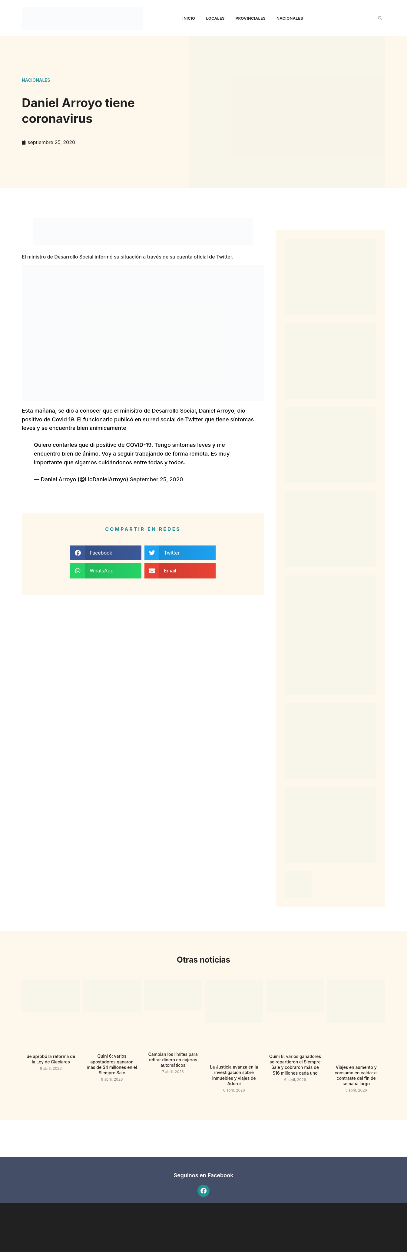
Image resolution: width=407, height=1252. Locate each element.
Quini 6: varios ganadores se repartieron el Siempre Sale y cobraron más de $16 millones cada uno (295, 1065)
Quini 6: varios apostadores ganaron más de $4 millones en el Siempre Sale (112, 1064)
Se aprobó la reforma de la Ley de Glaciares (51, 1059)
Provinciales (251, 18)
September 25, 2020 (156, 479)
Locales (215, 18)
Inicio (188, 18)
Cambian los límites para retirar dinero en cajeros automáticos (172, 1060)
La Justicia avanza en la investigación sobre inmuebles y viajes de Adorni (234, 1075)
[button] (380, 18)
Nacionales (289, 18)
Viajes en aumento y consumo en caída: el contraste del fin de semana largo (356, 1075)
